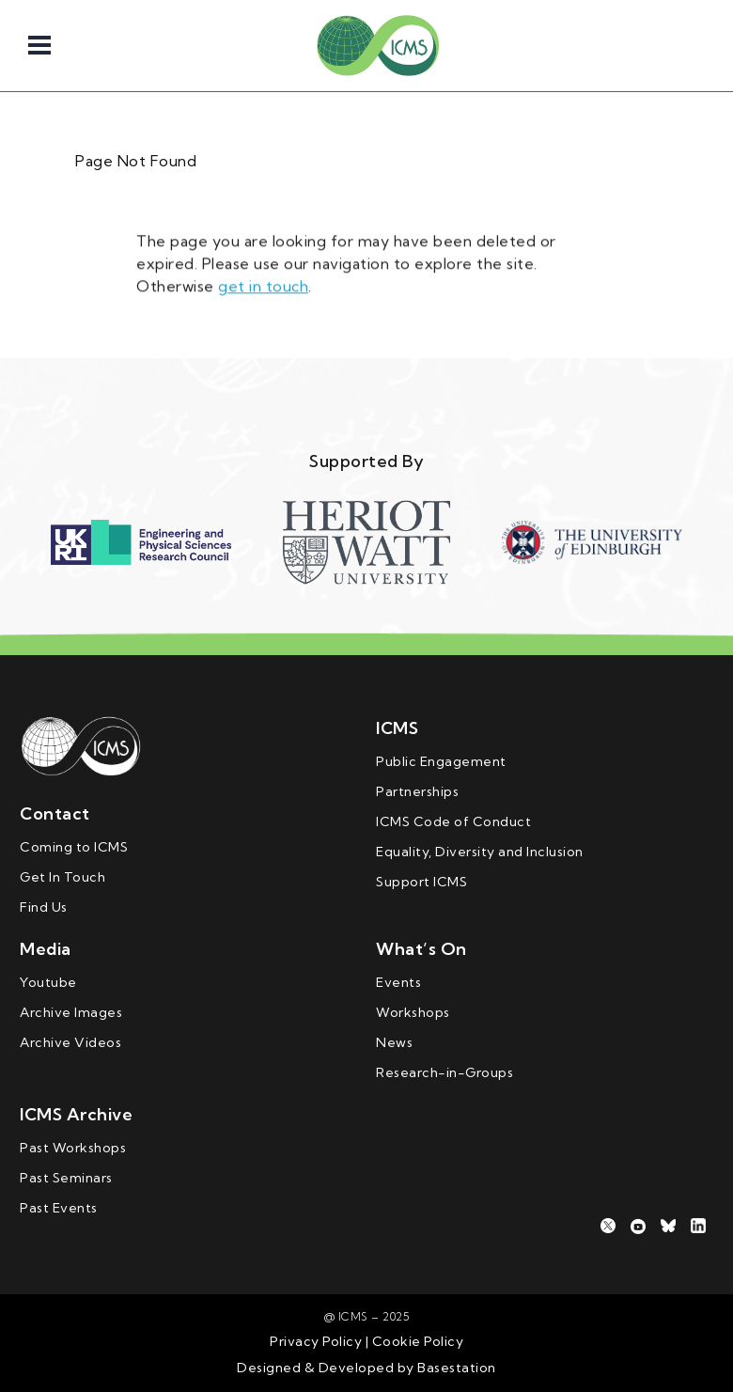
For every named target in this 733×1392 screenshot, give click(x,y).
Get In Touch (62, 876)
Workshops (413, 1012)
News (394, 1042)
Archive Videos (70, 1042)
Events (398, 982)
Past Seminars (66, 1177)
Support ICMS (421, 881)
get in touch (263, 283)
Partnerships (417, 791)
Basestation (456, 1367)
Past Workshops (73, 1147)
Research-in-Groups (444, 1072)
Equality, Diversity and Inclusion (480, 851)
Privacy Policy (316, 1341)
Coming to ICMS (74, 846)
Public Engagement (441, 761)
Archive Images (71, 1012)
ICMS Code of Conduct (453, 821)
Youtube (48, 982)
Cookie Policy (415, 1341)
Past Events (59, 1207)
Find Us (44, 907)
